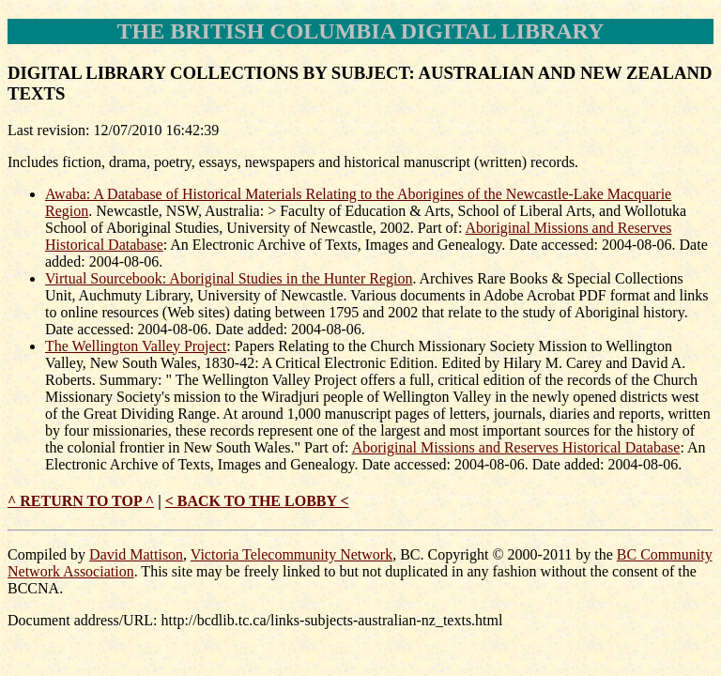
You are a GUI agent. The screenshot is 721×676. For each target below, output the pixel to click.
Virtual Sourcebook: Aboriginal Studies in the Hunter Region (228, 278)
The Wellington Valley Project (135, 346)
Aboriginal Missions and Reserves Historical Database (516, 447)
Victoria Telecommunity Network (291, 554)
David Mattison (136, 554)
